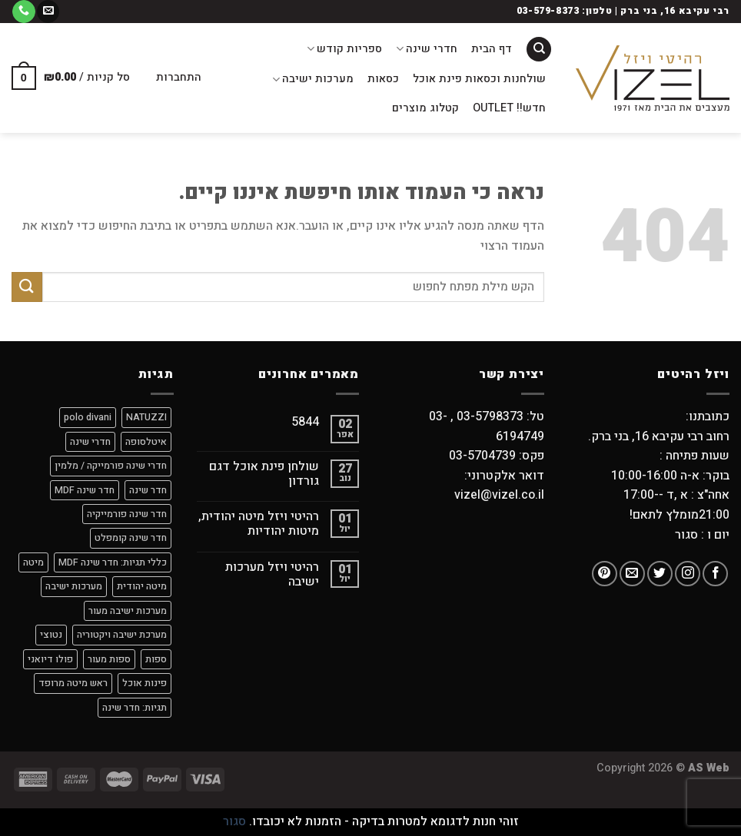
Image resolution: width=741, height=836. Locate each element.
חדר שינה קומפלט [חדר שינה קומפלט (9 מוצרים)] (131, 538)
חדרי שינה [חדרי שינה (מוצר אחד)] (90, 442)
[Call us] (23, 11)
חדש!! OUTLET (509, 108)
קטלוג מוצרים (425, 108)
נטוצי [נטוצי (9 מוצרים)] (51, 635)
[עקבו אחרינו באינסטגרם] (687, 573)
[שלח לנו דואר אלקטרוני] (48, 11)
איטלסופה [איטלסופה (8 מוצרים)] (146, 442)
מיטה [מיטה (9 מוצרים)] (33, 562)
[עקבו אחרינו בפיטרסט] (604, 573)
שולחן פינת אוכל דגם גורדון (264, 474)
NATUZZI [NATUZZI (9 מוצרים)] (146, 417)
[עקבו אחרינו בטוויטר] (660, 573)
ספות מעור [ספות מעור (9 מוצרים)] (109, 659)
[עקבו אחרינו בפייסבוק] (715, 573)
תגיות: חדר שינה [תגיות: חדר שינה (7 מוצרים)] (134, 708)
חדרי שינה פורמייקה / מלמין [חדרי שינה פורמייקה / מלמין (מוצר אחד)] (111, 466)
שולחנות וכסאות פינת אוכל (479, 79)
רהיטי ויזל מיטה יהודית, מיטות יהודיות (258, 524)
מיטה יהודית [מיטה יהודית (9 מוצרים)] (142, 586)
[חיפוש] (539, 49)
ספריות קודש (344, 49)
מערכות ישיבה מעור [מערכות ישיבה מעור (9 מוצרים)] (127, 611)
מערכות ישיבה (313, 79)
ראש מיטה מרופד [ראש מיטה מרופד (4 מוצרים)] (73, 683)
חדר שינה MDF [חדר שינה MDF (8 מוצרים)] (85, 490)
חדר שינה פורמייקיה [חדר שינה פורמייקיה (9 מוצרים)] (127, 514)
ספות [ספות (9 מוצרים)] (156, 659)
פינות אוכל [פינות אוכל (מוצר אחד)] (144, 683)
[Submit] (27, 287)
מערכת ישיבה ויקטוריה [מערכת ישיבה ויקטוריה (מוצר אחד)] (122, 635)
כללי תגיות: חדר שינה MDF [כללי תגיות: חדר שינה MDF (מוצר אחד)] (112, 562)
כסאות (383, 79)
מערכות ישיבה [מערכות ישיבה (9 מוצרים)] (73, 586)
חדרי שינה (426, 49)
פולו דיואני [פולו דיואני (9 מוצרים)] (50, 659)
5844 (305, 422)
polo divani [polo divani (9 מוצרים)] (87, 417)
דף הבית (491, 49)
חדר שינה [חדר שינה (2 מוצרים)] (148, 490)
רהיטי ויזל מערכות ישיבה (272, 574)
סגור (234, 821)
